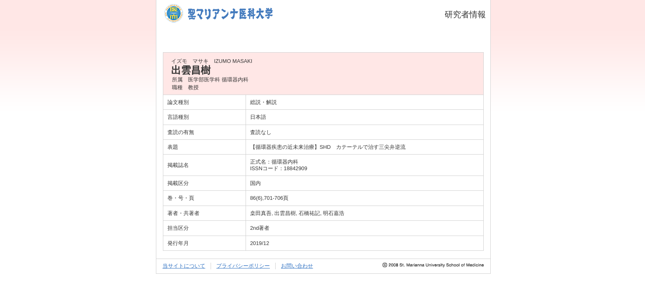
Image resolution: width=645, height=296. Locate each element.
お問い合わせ (297, 266)
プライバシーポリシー (243, 266)
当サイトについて (183, 266)
